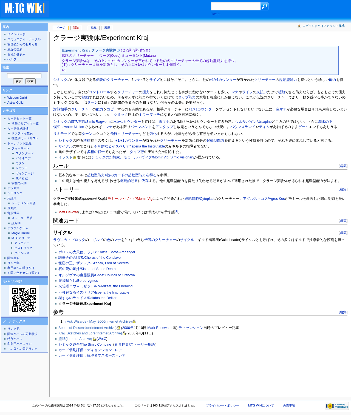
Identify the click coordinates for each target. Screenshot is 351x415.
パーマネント (141, 127)
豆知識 (11, 208)
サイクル (65, 146)
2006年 (128, 328)
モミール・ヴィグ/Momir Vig (129, 199)
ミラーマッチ (149, 114)
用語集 (11, 198)
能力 (332, 80)
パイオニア (23, 158)
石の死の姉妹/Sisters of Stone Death (86, 269)
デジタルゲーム (18, 228)
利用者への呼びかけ (21, 267)
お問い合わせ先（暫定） (24, 272)
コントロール (99, 92)
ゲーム (303, 127)
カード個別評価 (18, 128)
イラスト (65, 157)
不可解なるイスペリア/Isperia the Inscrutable (129, 146)
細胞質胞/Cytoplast (199, 199)
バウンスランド (242, 127)
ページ (60, 27)
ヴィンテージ (25, 173)
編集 (343, 166)
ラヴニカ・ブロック (69, 240)
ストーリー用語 (22, 218)
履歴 (107, 27)
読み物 (16, 223)
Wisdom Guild (17, 97)
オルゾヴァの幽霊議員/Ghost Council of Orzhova (96, 275)
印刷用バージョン (19, 343)
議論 (76, 27)
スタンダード (25, 153)
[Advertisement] (135, 9)
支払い (261, 92)
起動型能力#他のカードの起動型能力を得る (122, 175)
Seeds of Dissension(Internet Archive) (87, 328)
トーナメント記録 (19, 143)
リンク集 (13, 263)
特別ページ (14, 338)
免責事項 (289, 405)
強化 (153, 134)
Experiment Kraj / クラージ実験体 (89, 50)
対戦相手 (60, 109)
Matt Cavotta (68, 212)
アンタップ (164, 127)
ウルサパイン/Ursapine (253, 122)
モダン (20, 163)
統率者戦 (22, 178)
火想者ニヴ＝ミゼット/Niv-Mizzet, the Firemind (95, 286)
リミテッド (62, 134)
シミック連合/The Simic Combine (84, 344)
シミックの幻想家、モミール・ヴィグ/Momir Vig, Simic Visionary (142, 157)
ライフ (247, 92)
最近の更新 (14, 49)
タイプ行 (137, 152)
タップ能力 (187, 97)
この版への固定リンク (22, 348)
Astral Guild (15, 102)
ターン (92, 102)
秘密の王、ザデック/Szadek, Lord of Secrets (93, 263)
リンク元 (13, 328)
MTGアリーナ (21, 238)
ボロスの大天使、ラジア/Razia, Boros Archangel (96, 252)
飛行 (113, 134)
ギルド (97, 240)
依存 (145, 181)
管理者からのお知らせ (22, 44)
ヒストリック (23, 247)
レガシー (22, 168)
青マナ (164, 122)
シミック (60, 80)
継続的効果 (129, 181)
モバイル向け (12, 281)
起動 (281, 92)
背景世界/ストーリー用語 (135, 344)
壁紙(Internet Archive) (75, 339)
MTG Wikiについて (261, 405)
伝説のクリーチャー (112, 80)
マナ (137, 80)
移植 (86, 141)
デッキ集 (13, 188)
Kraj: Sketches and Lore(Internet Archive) (90, 333)
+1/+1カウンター (223, 80)
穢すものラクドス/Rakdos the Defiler (87, 298)
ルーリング (14, 193)
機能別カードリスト (25, 138)
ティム (264, 127)
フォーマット (21, 148)
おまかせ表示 (16, 54)
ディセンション (191, 328)
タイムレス (21, 253)
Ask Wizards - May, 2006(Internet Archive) (99, 321)
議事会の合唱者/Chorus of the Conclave (89, 258)
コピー (112, 109)
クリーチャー (265, 80)
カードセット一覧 (19, 118)
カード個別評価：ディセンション (85, 350)
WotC (102, 339)
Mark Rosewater (160, 328)
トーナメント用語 (24, 203)
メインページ (16, 34)
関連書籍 (13, 258)
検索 (5, 67)
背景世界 (13, 213)
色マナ (281, 109)
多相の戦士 (96, 152)
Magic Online (21, 233)
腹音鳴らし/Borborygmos (78, 281)
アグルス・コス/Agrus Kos (264, 199)
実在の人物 (19, 183)
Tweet (215, 14)
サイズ (154, 80)
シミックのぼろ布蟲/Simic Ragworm (82, 122)
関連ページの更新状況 (22, 334)
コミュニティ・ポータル (24, 39)
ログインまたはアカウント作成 (323, 25)
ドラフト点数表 (22, 133)
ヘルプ (11, 59)
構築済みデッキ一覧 (25, 123)
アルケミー (21, 243)
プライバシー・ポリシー (222, 405)
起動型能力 (288, 80)
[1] (176, 210)
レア (118, 350)
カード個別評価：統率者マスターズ (86, 355)
